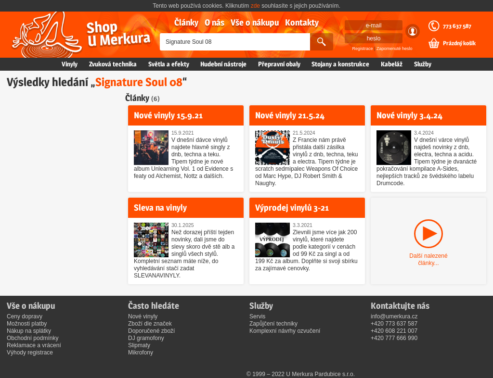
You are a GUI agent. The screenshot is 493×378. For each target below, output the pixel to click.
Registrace (362, 48)
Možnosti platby (27, 323)
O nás (214, 22)
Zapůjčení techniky (273, 323)
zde (255, 5)
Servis (257, 316)
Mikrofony (140, 352)
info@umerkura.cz (394, 316)
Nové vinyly (142, 316)
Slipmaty (139, 345)
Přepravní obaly (279, 64)
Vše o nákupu (255, 22)
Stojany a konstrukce (340, 64)
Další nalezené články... (428, 259)
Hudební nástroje (223, 64)
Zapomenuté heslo (394, 48)
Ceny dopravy (24, 316)
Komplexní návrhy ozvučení (284, 331)
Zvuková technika (113, 64)
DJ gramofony (146, 338)
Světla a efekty (168, 64)
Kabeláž (391, 64)
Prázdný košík (459, 43)
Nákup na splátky (29, 331)
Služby (422, 64)
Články (186, 22)
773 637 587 (457, 26)
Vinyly (70, 64)
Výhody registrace (30, 352)
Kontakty (302, 22)
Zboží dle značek (150, 323)
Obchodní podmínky (32, 338)
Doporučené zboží (151, 331)
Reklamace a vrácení (34, 345)
